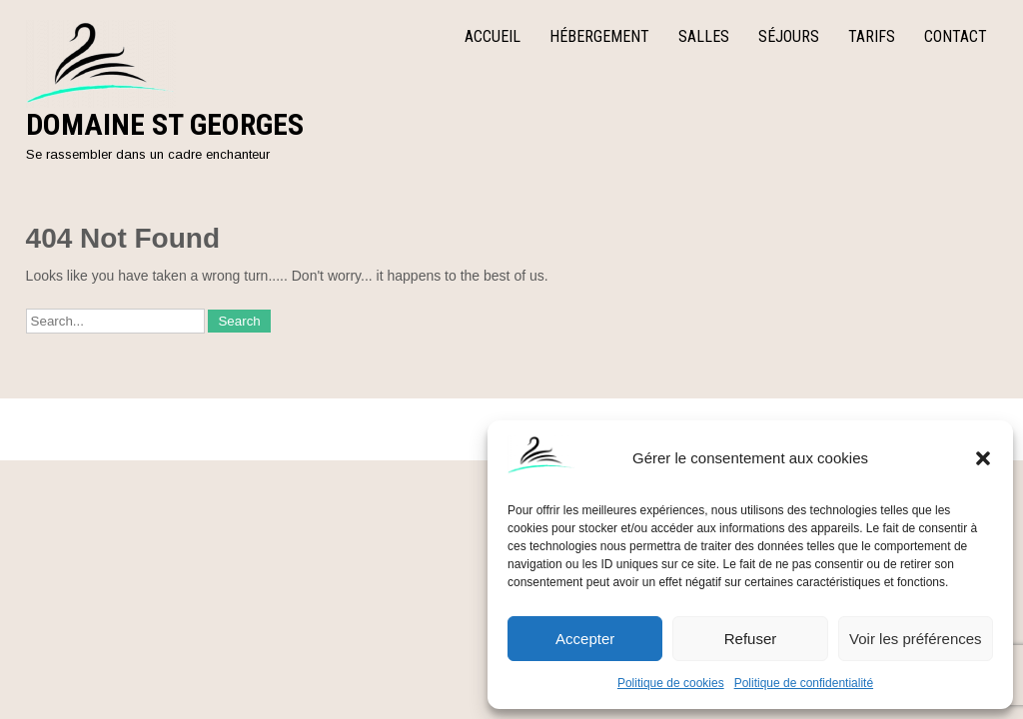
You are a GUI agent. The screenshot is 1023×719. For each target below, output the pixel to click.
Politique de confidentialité (803, 683)
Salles (703, 36)
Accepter (584, 638)
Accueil (492, 36)
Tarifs (871, 36)
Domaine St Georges (165, 124)
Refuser (750, 638)
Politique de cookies (670, 683)
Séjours (788, 36)
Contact (955, 36)
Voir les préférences (915, 638)
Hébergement (599, 36)
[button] (983, 458)
